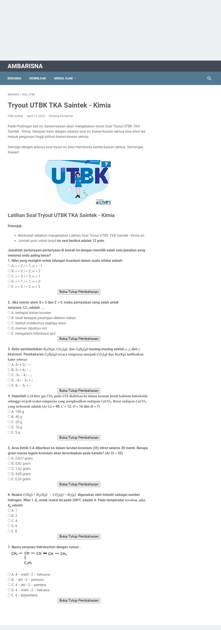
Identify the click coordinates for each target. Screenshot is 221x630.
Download (38, 77)
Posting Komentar (61, 115)
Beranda (14, 77)
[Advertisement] (110, 30)
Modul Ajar (63, 77)
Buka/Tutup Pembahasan (76, 297)
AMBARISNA (25, 65)
